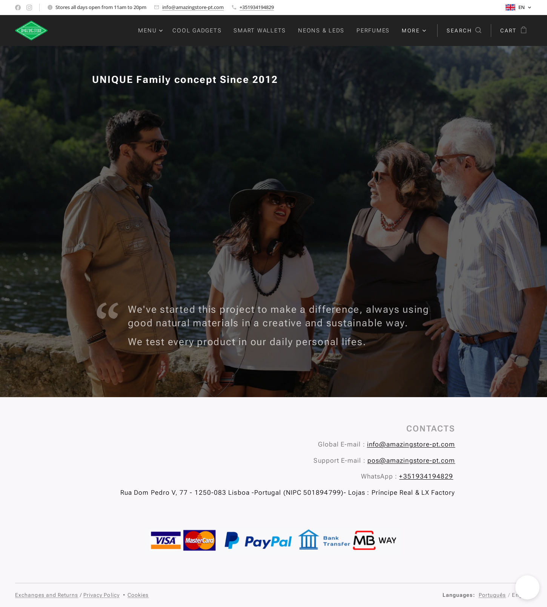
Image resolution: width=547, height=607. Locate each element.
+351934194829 (257, 7)
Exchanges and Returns (46, 595)
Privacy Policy (101, 595)
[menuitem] (151, 30)
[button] (464, 30)
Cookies (138, 595)
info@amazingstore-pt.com (193, 7)
